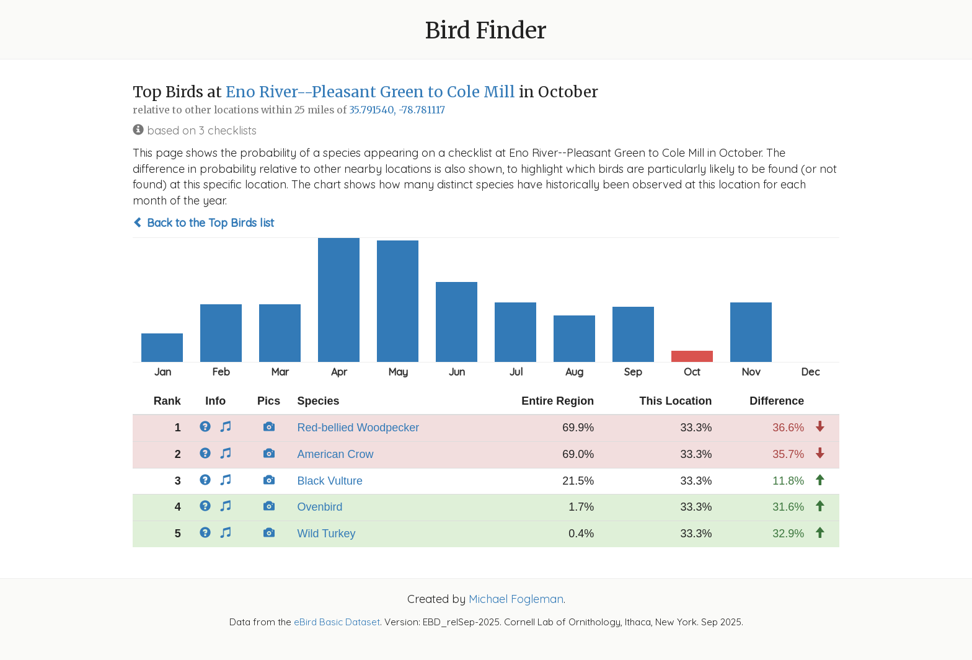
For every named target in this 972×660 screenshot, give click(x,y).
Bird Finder (486, 31)
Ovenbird (320, 507)
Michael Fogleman (516, 599)
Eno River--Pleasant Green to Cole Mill (370, 92)
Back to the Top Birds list (203, 223)
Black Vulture (330, 481)
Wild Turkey (327, 533)
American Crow (336, 454)
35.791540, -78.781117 (397, 110)
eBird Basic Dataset (337, 622)
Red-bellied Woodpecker (359, 427)
